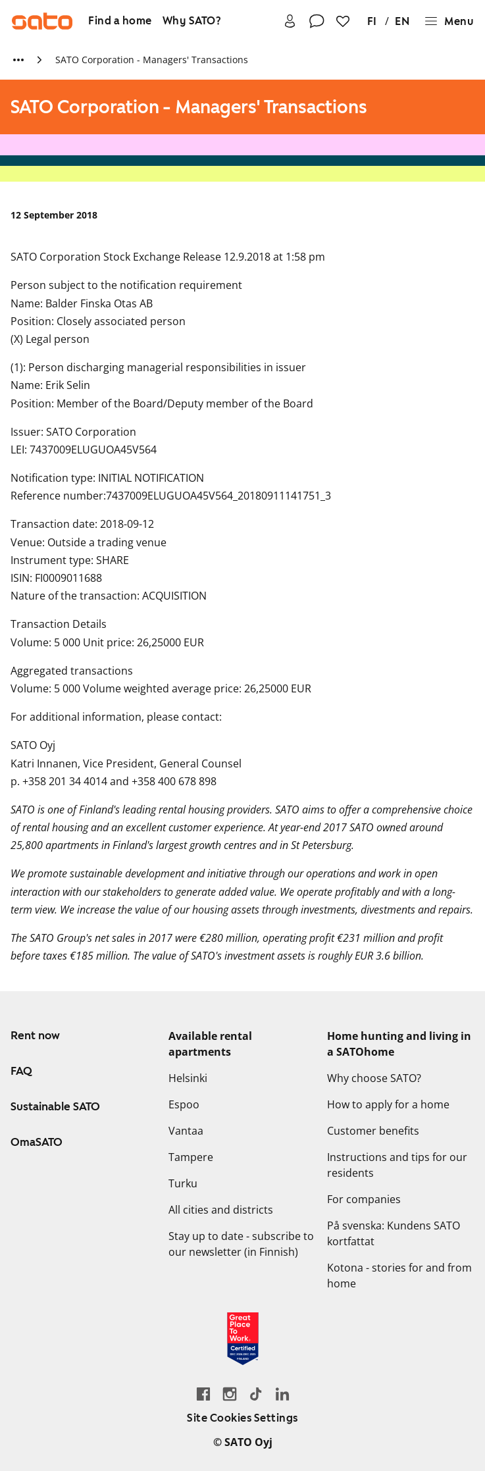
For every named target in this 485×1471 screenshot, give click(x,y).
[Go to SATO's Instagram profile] (230, 1393)
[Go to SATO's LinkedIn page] (282, 1393)
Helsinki (187, 1078)
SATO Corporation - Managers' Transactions (151, 59)
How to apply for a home (388, 1104)
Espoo (183, 1104)
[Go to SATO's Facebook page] (203, 1393)
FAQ (21, 1070)
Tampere (190, 1157)
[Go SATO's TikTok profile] (256, 1393)
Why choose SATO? (374, 1078)
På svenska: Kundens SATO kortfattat (393, 1233)
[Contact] (316, 21)
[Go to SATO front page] (42, 21)
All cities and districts (220, 1209)
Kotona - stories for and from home (399, 1275)
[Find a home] (120, 21)
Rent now (35, 1035)
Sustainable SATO (55, 1106)
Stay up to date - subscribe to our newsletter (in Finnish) (241, 1244)
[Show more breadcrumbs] (18, 60)
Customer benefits (373, 1130)
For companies (364, 1199)
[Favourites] (343, 21)
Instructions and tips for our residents (397, 1165)
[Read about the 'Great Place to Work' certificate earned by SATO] (243, 1338)
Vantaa (185, 1130)
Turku (182, 1183)
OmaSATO (37, 1141)
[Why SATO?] (192, 21)
